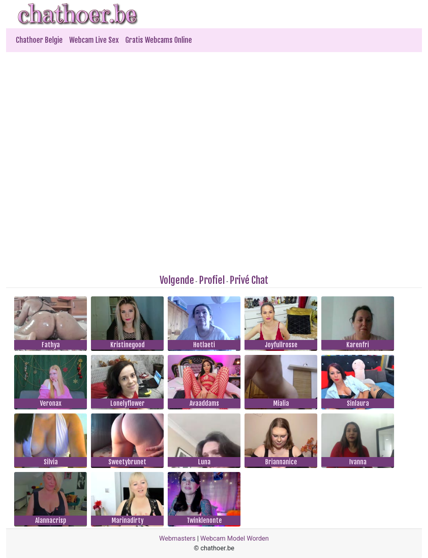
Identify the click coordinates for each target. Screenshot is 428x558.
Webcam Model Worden (234, 538)
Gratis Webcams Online (158, 40)
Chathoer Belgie (39, 40)
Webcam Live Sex (94, 40)
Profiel (212, 280)
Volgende (177, 280)
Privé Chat (249, 280)
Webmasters (177, 538)
